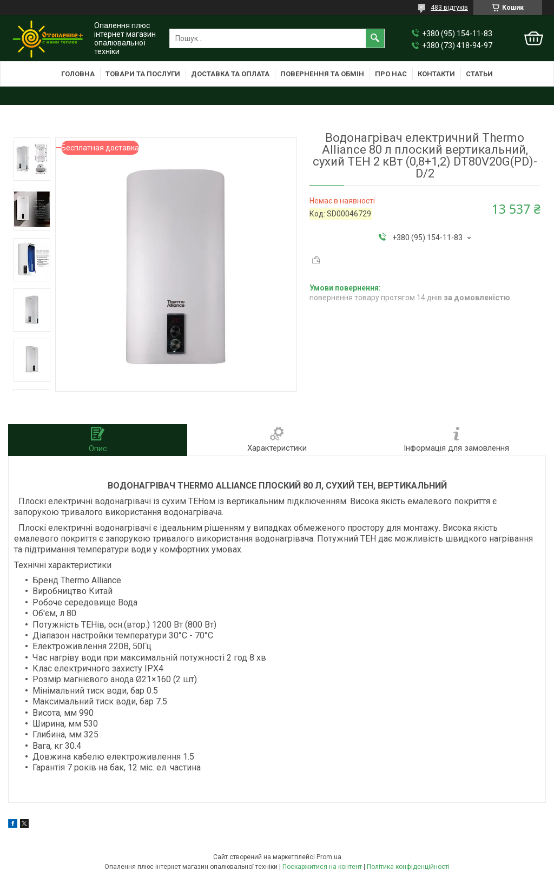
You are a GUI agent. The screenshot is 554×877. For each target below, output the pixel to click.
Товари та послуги (142, 74)
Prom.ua (328, 857)
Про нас (391, 74)
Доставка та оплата (230, 74)
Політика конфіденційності (408, 867)
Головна (78, 74)
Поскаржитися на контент (322, 867)
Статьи (479, 74)
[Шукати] (375, 38)
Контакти (436, 74)
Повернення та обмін (322, 74)
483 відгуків (449, 7)
